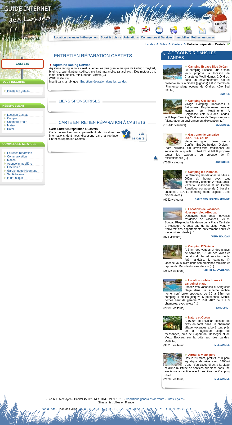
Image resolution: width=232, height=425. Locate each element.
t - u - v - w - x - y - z (178, 409)
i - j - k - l (119, 409)
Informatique (15, 178)
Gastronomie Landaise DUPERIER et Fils (202, 136)
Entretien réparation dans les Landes (103, 81)
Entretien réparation (19, 153)
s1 (161, 409)
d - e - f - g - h (102, 409)
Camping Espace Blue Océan (208, 66)
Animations (131, 37)
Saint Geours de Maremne (212, 199)
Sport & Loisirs (111, 37)
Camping (12, 118)
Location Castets (17, 114)
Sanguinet (223, 307)
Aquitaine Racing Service (71, 65)
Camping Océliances (202, 100)
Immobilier (182, 37)
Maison (11, 125)
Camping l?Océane (201, 246)
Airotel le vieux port (201, 354)
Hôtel (10, 129)
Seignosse (223, 125)
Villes (163, 44)
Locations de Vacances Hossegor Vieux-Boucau (202, 211)
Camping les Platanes (203, 172)
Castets (177, 44)
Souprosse (222, 162)
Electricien (13, 167)
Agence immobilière (19, 163)
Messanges (222, 345)
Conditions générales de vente (145, 399)
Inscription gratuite (18, 90)
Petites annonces (203, 37)
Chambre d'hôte (17, 122)
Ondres (224, 94)
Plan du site (48, 409)
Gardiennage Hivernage (22, 170)
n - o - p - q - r (143, 409)
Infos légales (175, 399)
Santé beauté (15, 174)
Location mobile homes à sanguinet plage (203, 282)
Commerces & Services (157, 37)
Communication (17, 156)
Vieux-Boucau (220, 236)
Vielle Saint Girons (217, 270)
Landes (150, 44)
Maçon (11, 160)
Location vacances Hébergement (76, 37)
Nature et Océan (199, 317)
